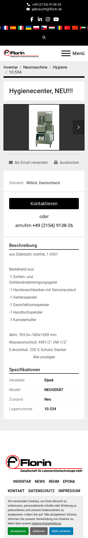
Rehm (54, 481)
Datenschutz (41, 491)
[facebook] (32, 19)
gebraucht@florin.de (47, 9)
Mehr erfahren (61, 531)
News (40, 481)
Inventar (22, 481)
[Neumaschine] (35, 67)
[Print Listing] (66, 162)
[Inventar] (11, 67)
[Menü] (66, 53)
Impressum (69, 491)
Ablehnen (39, 531)
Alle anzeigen (44, 357)
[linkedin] (40, 19)
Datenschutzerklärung (46, 523)
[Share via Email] (28, 162)
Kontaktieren (44, 203)
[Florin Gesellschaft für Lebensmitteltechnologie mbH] (44, 463)
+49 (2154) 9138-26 (46, 4)
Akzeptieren (18, 531)
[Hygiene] (60, 67)
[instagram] (48, 19)
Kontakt (16, 491)
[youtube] (56, 19)
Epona (69, 481)
